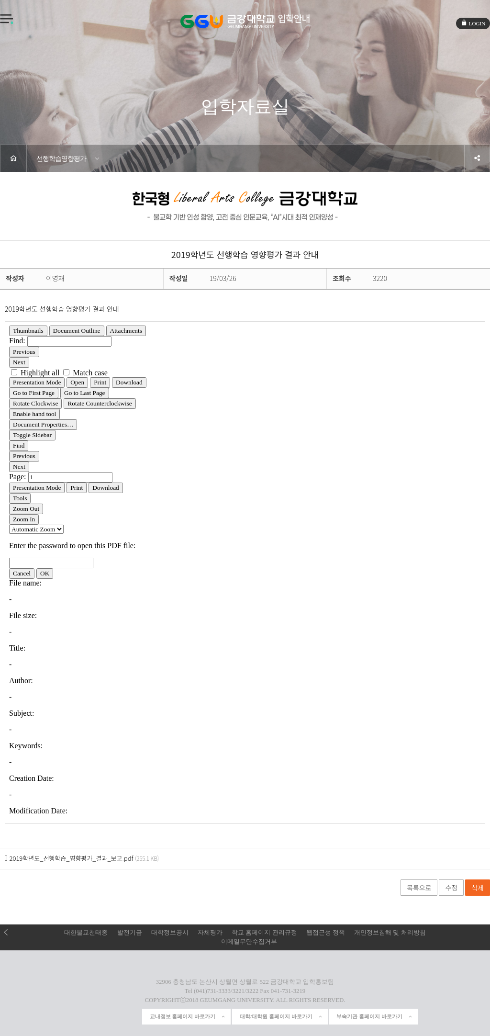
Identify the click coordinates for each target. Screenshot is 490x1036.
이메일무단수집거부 (249, 941)
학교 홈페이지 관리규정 (264, 932)
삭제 (477, 887)
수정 (451, 887)
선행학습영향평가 (61, 158)
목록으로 (419, 887)
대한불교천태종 (86, 932)
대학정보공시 (170, 932)
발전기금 (129, 932)
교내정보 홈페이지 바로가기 (188, 1016)
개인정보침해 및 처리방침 (389, 932)
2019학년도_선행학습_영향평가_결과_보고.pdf (71, 858)
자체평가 (210, 932)
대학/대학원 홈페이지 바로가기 (281, 1016)
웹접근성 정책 (325, 932)
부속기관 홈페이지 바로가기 (374, 1016)
